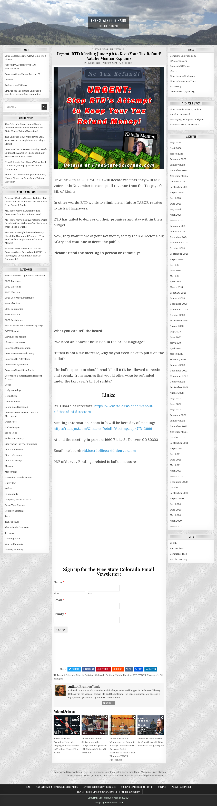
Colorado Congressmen (18, 348)
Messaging (11, 472)
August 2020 (177, 498)
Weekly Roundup (14, 549)
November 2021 (179, 432)
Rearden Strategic (15, 511)
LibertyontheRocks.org (182, 76)
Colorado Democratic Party (20, 353)
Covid (8, 384)
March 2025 (176, 220)
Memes (9, 466)
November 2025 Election (18, 477)
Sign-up (60, 629)
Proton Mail (183, 114)
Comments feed (178, 554)
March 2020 (176, 526)
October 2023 (177, 315)
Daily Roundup (13, 390)
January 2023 (177, 365)
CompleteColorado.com (183, 56)
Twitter (74, 669)
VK (128, 669)
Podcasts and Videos (16, 85)
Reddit (117, 669)
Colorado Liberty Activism (79, 675)
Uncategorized (13, 538)
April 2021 (175, 470)
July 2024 (175, 265)
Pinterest (103, 669)
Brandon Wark (93, 63)
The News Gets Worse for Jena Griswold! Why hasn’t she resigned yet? (150, 742)
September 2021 (179, 443)
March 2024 (176, 287)
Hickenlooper (12, 427)
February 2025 (178, 226)
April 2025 (176, 215)
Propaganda (11, 494)
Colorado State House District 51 (22, 74)
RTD (135, 675)
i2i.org (173, 71)
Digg (138, 669)
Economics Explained (16, 407)
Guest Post (10, 421)
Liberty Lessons (13, 455)
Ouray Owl (10, 483)
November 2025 (179, 176)
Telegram (188, 119)
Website (108, 703)
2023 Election (12, 292)
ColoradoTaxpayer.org (182, 91)
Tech (7, 516)
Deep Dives (11, 396)
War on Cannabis (14, 544)
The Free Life (12, 522)
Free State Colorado (108, 20)
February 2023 (178, 359)
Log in (173, 543)
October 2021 (177, 437)
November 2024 (179, 242)
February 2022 (178, 415)
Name (59, 582)
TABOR (142, 675)
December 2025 (179, 170)
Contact (9, 79)
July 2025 (175, 198)
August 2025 (177, 192)
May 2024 (175, 276)
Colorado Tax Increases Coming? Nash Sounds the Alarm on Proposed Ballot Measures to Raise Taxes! (26, 153)
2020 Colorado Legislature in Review (25, 275)
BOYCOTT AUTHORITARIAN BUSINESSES (99, 787)
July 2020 (175, 504)
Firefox (195, 124)
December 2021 (178, 426)
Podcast (9, 488)
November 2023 (179, 309)
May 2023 (175, 343)
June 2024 (175, 270)
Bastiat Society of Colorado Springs (24, 325)
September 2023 (179, 320)
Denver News (12, 401)
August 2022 (177, 393)
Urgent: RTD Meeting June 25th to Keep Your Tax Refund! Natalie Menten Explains (109, 56)
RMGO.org (175, 86)
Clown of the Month (15, 336)
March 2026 (176, 153)
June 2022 (175, 404)
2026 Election (12, 314)
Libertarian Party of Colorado (21, 444)
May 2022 (175, 409)
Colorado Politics (104, 675)
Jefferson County (14, 438)
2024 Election (101, 49)
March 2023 (176, 354)
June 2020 (176, 509)
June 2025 (175, 204)
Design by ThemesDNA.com (108, 802)
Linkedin (151, 669)
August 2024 (176, 259)
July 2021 (175, 454)
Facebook (88, 669)
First (56, 593)
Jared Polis (11, 432)
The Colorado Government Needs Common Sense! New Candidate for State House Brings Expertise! (24, 128)
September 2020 (179, 493)
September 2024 (179, 254)
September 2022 (179, 387)
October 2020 (177, 487)
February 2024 (178, 293)
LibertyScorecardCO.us (183, 81)
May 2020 (175, 515)
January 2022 (177, 420)
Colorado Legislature (16, 364)
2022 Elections (13, 286)
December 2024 (178, 237)
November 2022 (179, 376)
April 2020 (176, 521)
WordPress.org (178, 559)
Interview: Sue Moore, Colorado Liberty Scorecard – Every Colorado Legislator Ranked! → (116, 775)
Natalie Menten (123, 675)
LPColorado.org (178, 61)
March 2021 (176, 476)
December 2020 (179, 482)
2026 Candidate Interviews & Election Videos (57, 787)
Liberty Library (13, 460)
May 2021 (175, 465)
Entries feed (176, 548)
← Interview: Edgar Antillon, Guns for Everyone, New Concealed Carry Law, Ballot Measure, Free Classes (109, 772)
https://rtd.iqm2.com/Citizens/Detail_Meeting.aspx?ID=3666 (103, 429)
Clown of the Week (15, 342)
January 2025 (177, 231)
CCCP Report (12, 331)
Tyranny (9, 533)
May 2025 (175, 209)
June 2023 (175, 337)
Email (59, 600)
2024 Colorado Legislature (19, 297)
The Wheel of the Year (17, 527)
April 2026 (176, 148)
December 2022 (179, 370)
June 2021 (175, 459)
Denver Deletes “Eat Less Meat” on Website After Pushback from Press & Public (26, 202)
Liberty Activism (116, 49)
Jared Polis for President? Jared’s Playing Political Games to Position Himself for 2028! (66, 745)
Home (28, 787)
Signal (200, 119)
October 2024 (177, 248)
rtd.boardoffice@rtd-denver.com (109, 451)
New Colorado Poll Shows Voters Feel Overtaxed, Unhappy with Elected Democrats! (25, 165)
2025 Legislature (14, 309)
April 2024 (175, 281)
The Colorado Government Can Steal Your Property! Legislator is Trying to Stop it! (25, 140)
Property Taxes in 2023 (18, 499)
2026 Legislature (14, 320)
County (60, 614)
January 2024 (177, 298)
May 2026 (175, 142)
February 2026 (178, 159)
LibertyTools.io (193, 109)
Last (90, 593)
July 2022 (175, 398)
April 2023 (176, 348)
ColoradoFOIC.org (180, 66)
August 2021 (176, 448)
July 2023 (175, 331)
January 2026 (177, 165)
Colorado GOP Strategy (17, 359)
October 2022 (177, 381)
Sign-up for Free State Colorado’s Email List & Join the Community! (108, 791)
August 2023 (177, 326)
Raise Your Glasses (15, 505)
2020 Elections (13, 281)
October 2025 (177, 181)
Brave (184, 124)
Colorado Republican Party (19, 370)
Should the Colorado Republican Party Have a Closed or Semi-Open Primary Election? (25, 178)
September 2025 (179, 187)
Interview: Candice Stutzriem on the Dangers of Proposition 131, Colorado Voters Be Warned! (94, 745)
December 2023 (179, 304)
